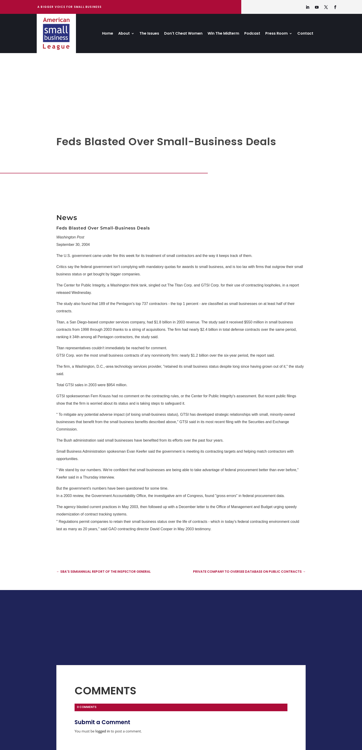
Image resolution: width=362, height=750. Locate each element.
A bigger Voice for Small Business (69, 7)
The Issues (149, 34)
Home (107, 34)
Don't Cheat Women (183, 34)
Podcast (252, 34)
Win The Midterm (223, 34)
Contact (305, 34)
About (124, 34)
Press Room (276, 34)
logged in (102, 731)
